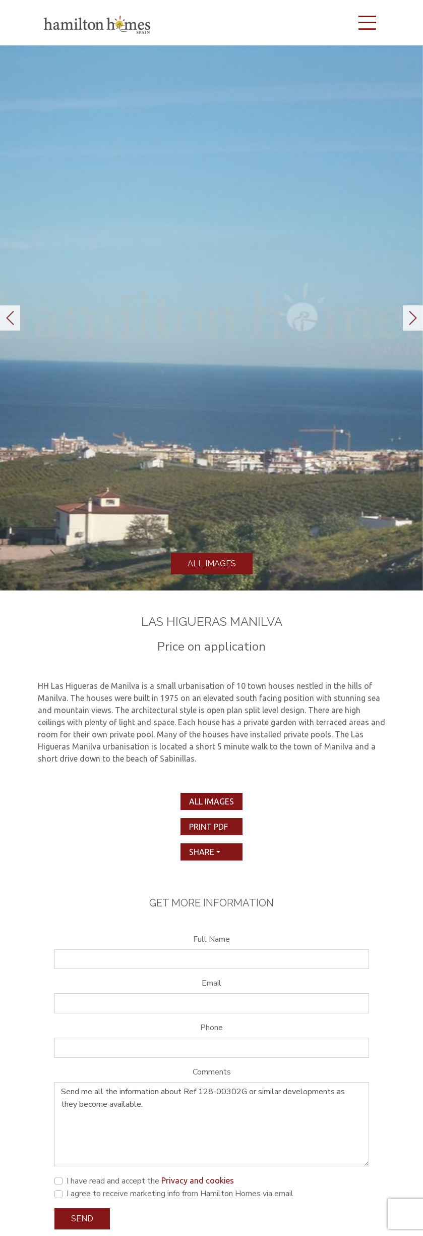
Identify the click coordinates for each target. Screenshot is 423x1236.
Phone (211, 1027)
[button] (10, 318)
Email (211, 983)
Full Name (211, 939)
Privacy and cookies (197, 1180)
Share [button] (201, 851)
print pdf (208, 826)
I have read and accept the (150, 1181)
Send (82, 1218)
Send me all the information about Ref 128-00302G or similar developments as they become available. (211, 1124)
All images (212, 563)
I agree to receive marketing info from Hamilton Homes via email (180, 1193)
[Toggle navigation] (367, 22)
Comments (212, 1072)
